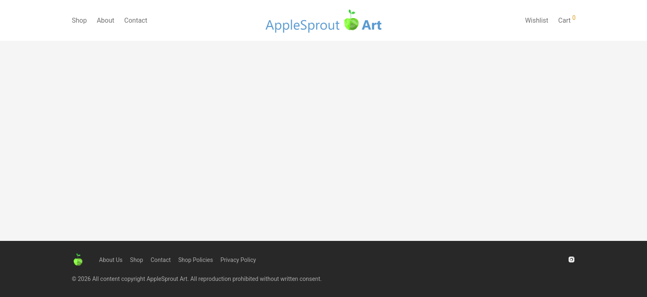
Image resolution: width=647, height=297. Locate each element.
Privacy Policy (238, 260)
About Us (111, 260)
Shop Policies (195, 260)
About (105, 20)
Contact (135, 20)
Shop (79, 20)
